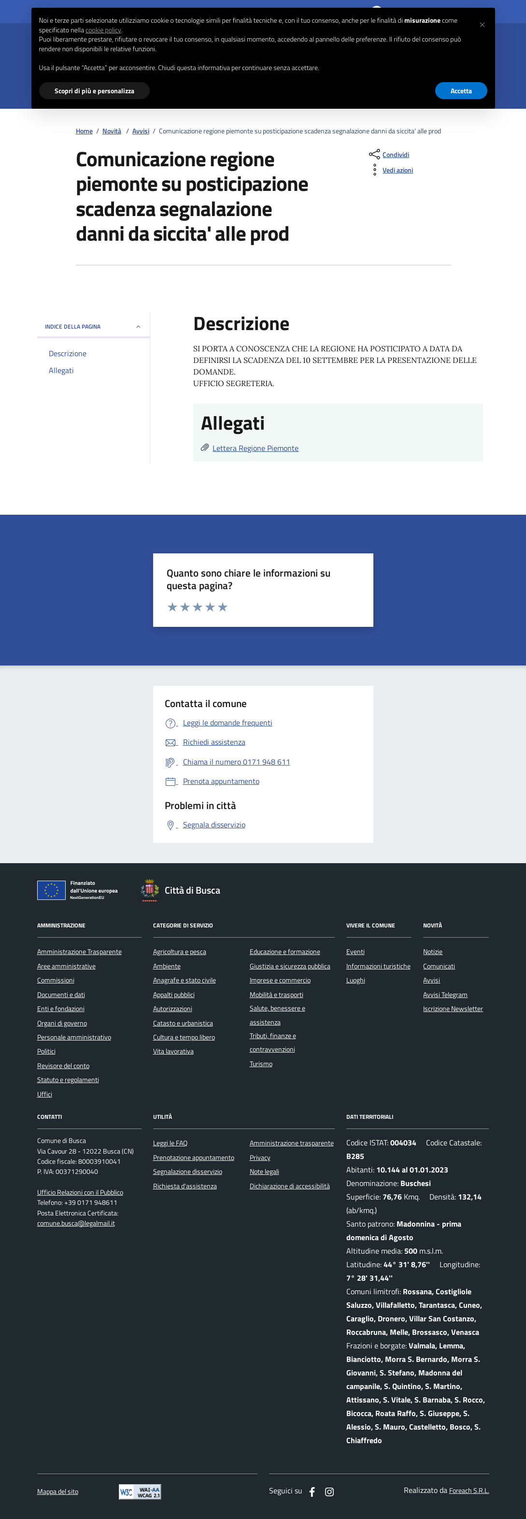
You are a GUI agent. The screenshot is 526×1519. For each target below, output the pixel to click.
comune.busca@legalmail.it (76, 1223)
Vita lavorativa (173, 1051)
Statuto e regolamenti (68, 1079)
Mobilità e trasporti (276, 994)
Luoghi (355, 980)
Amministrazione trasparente (292, 1143)
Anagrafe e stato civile (184, 980)
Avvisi (140, 131)
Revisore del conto (63, 1065)
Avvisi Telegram (445, 994)
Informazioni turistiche (378, 966)
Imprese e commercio (280, 980)
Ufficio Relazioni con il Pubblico (80, 1192)
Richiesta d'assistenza (185, 1186)
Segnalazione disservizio (187, 1171)
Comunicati (439, 966)
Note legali (264, 1171)
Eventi (355, 951)
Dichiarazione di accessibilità (290, 1186)
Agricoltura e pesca (179, 951)
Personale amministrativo (74, 1037)
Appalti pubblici (174, 994)
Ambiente (167, 966)
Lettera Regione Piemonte (256, 448)
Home (84, 131)
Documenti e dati (61, 994)
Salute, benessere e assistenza (277, 1015)
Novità (111, 131)
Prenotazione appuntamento (193, 1157)
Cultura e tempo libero (184, 1037)
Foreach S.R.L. (469, 1491)
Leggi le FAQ (170, 1143)
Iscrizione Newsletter (453, 1008)
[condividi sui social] (388, 154)
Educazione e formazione (285, 951)
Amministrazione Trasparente (79, 951)
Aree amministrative (66, 966)
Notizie (432, 951)
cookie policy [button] (103, 30)
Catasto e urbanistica (183, 1023)
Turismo (261, 1063)
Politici (46, 1051)
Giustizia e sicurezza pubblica (290, 966)
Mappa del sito (57, 1492)
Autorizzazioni (172, 1008)
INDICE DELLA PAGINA (93, 326)
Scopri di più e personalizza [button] (94, 91)
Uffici (44, 1094)
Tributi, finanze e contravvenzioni (273, 1042)
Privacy (260, 1157)
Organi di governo (62, 1023)
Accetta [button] (461, 91)
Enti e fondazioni (61, 1008)
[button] (482, 23)
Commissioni (55, 980)
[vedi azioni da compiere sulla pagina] (390, 169)
